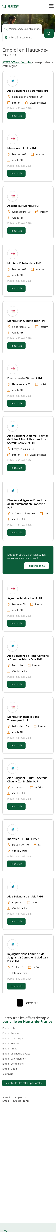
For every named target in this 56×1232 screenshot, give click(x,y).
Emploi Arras (9, 1048)
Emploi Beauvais (11, 1043)
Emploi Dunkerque (12, 1038)
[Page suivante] (32, 1002)
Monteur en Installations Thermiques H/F (23, 718)
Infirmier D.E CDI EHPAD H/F (25, 839)
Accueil (6, 1097)
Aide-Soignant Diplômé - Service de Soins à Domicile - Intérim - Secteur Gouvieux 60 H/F (27, 439)
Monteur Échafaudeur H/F (24, 263)
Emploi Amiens (10, 1033)
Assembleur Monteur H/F (23, 205)
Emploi (19, 1097)
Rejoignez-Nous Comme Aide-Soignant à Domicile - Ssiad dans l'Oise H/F (28, 957)
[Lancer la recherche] (49, 33)
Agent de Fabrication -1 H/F (24, 598)
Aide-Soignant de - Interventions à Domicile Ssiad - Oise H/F (28, 657)
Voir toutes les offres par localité (24, 1083)
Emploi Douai (9, 1068)
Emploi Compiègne (13, 1063)
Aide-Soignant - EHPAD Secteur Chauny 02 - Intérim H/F (27, 779)
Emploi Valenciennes (14, 1058)
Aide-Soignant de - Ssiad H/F (25, 896)
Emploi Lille (8, 1028)
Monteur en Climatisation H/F (26, 321)
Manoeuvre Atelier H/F (22, 148)
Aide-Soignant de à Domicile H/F (28, 90)
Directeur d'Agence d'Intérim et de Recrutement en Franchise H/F (27, 504)
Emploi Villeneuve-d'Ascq (16, 1053)
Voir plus (9, 1074)
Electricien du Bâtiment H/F (25, 378)
